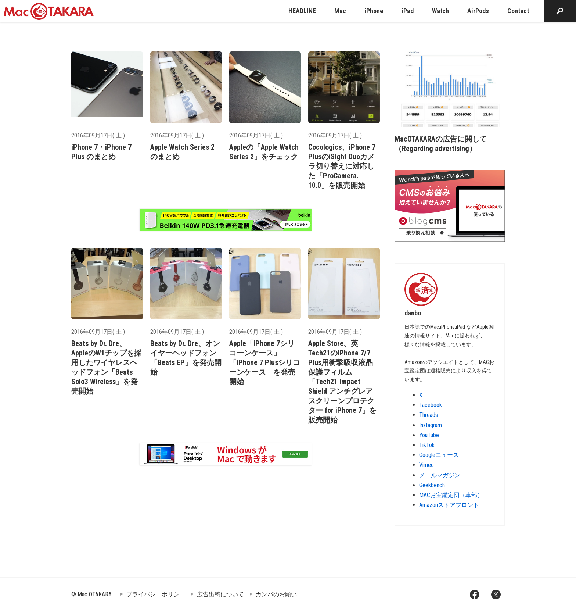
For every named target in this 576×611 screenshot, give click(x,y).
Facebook (430, 404)
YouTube (429, 435)
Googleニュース (439, 454)
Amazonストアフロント (449, 504)
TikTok (427, 445)
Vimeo (426, 464)
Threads (428, 414)
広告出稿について (220, 594)
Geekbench (432, 485)
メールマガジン (439, 475)
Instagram (430, 425)
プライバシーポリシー (155, 594)
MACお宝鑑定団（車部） (451, 495)
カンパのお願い (276, 594)
